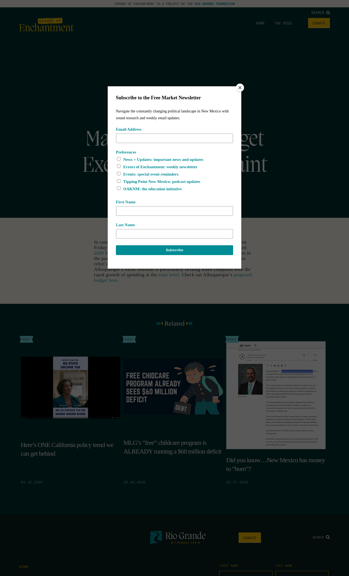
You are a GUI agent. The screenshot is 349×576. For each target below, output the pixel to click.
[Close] (240, 88)
